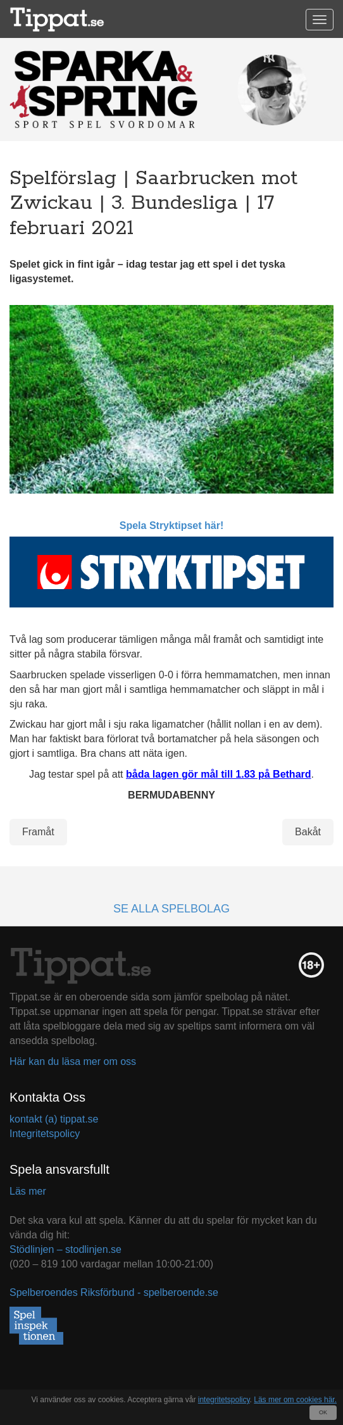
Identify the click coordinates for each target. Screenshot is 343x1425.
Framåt (38, 831)
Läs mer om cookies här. (295, 1399)
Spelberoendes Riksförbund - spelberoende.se (113, 1292)
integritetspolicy (224, 1399)
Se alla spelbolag (171, 908)
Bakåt (308, 831)
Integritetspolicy (44, 1133)
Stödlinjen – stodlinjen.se (65, 1249)
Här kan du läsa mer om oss (72, 1061)
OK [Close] (323, 1412)
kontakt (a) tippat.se (54, 1119)
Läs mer (27, 1191)
